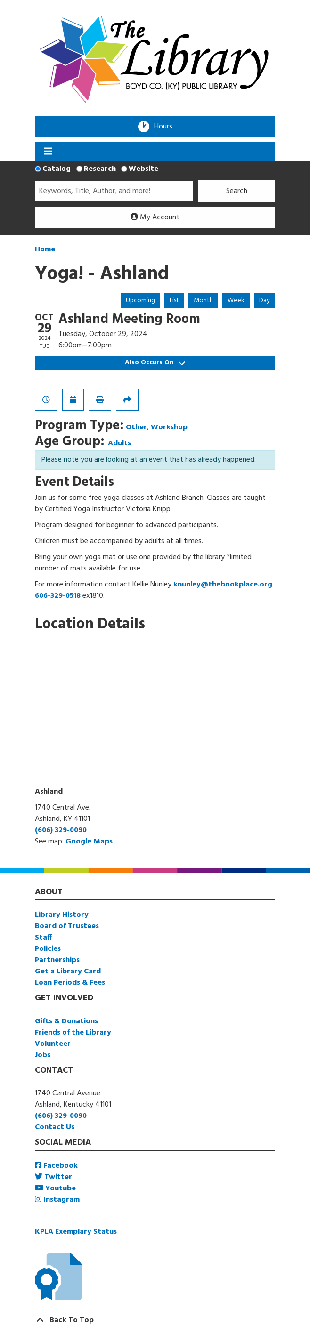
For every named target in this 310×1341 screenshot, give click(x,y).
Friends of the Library (73, 1033)
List (174, 300)
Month (203, 300)
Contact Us (54, 1127)
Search (236, 191)
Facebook (56, 1166)
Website (143, 169)
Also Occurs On (155, 362)
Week (236, 300)
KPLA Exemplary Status (76, 1232)
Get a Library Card (68, 971)
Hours (166, 126)
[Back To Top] (155, 1320)
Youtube (55, 1188)
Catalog (56, 169)
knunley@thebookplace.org (222, 584)
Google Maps (89, 841)
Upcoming (140, 300)
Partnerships (57, 960)
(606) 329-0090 (61, 830)
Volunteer (53, 1044)
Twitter (53, 1177)
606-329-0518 (58, 596)
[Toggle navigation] (48, 152)
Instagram (57, 1200)
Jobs (42, 1055)
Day (264, 300)
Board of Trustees (67, 926)
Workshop (169, 427)
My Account (155, 217)
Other (136, 427)
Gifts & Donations (66, 1021)
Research (100, 169)
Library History (62, 915)
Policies (48, 949)
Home (45, 249)
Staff (43, 937)
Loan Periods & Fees (70, 983)
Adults (119, 443)
